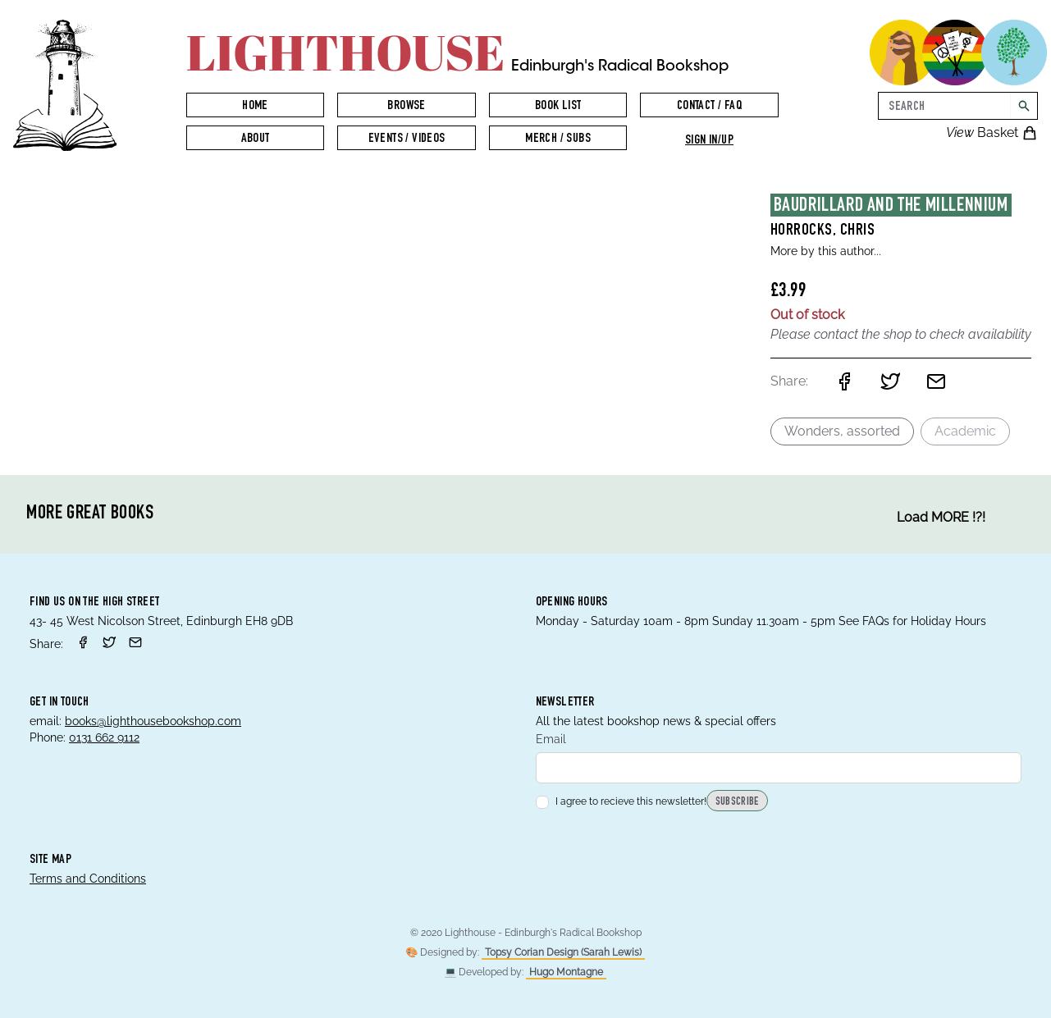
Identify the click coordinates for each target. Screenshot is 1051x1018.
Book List (558, 106)
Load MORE (941, 517)
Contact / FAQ (709, 106)
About (255, 139)
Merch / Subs (558, 139)
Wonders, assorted (842, 431)
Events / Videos (407, 139)
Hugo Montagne (566, 972)
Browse (406, 106)
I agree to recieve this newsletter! (621, 801)
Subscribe (737, 802)
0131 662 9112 (104, 737)
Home (255, 106)
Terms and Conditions (88, 878)
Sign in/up (709, 141)
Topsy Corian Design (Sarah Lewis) (563, 952)
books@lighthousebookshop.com (153, 721)
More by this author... (825, 251)
